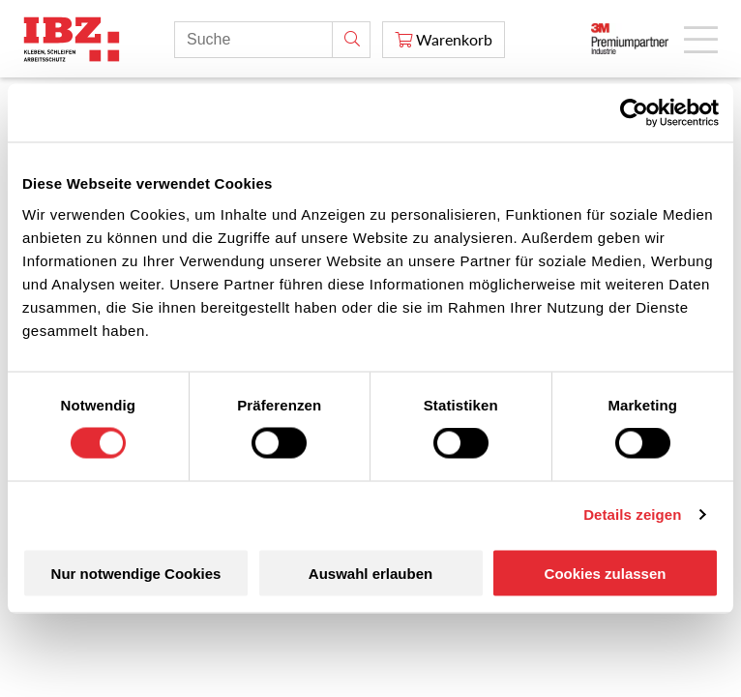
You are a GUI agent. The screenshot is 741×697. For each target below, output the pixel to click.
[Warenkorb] (443, 39)
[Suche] (351, 39)
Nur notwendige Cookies (136, 572)
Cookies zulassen (606, 572)
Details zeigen (632, 514)
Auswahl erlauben (370, 572)
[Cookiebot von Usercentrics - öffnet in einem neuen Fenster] (634, 113)
